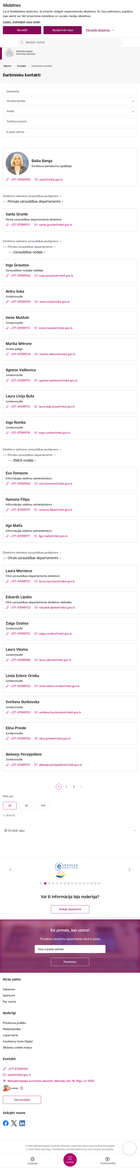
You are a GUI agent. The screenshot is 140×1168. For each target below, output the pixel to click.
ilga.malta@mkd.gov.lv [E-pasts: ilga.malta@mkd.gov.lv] (53, 536)
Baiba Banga (42, 160)
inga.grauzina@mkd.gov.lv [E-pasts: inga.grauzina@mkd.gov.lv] (56, 275)
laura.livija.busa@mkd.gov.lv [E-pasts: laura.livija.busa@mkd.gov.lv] (57, 406)
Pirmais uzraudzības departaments (34, 201)
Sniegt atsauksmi (70, 909)
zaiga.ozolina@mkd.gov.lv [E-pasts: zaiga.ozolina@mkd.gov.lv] (55, 633)
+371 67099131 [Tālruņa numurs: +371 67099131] (20, 581)
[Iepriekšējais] (10, 869)
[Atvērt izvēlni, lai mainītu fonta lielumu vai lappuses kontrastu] (107, 1161)
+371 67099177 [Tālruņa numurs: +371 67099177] (20, 536)
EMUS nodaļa (23, 460)
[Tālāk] (129, 869)
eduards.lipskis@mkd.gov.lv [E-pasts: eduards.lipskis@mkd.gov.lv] (57, 607)
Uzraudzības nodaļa (28, 252)
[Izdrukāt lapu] (70, 830)
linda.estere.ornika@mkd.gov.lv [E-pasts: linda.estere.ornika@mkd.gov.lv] (59, 686)
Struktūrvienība (16, 101)
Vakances (9, 989)
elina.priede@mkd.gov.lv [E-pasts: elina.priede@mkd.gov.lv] (54, 738)
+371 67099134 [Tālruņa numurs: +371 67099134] (20, 354)
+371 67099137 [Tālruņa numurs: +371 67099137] (20, 765)
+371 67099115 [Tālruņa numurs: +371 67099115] (20, 633)
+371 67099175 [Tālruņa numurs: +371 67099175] (20, 509)
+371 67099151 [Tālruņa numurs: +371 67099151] (20, 224)
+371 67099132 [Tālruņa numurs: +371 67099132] (20, 607)
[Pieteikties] (70, 962)
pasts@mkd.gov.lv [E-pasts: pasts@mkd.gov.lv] (51, 179)
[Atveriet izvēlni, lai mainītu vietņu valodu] (32, 1161)
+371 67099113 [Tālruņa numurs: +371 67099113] (20, 406)
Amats (10, 111)
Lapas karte (10, 1035)
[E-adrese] (10, 1088)
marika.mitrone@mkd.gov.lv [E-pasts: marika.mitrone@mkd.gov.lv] (57, 354)
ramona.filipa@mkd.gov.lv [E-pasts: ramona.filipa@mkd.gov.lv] (55, 509)
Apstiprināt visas (62, 30)
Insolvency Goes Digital (18, 1041)
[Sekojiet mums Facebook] (6, 1123)
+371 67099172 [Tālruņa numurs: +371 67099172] (20, 328)
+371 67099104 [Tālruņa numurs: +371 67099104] (20, 275)
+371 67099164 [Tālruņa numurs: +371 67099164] (20, 483)
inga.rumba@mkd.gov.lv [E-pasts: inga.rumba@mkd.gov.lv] (54, 432)
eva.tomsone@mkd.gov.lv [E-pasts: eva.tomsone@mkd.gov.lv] (55, 483)
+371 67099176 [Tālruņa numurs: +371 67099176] (20, 432)
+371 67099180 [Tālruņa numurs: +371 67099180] (20, 660)
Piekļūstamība (12, 1029)
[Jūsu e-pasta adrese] (70, 949)
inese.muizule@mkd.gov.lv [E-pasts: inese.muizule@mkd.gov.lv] (56, 328)
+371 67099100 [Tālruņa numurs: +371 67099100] (20, 179)
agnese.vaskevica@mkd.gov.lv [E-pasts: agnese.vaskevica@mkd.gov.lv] (58, 380)
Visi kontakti (22, 1100)
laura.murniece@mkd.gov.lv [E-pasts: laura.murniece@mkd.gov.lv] (57, 581)
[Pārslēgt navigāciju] (70, 1160)
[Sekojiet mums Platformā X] (14, 1123)
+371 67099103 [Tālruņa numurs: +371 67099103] (20, 712)
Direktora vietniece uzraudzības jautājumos (30, 196)
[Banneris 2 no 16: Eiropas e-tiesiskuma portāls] (70, 869)
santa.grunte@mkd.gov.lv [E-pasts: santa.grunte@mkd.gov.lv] (55, 224)
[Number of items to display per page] (70, 806)
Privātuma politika (14, 1023)
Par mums (9, 1001)
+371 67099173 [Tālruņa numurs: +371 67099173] (20, 380)
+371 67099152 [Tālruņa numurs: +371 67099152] (20, 686)
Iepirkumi (9, 995)
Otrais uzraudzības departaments (33, 558)
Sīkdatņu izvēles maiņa (17, 1047)
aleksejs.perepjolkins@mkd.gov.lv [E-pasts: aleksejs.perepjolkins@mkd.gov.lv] (60, 765)
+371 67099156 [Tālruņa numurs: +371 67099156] (20, 738)
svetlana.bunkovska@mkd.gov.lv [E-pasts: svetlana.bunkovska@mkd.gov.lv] (60, 712)
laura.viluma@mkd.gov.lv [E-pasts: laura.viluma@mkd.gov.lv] (55, 660)
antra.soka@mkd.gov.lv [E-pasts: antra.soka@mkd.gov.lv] (54, 301)
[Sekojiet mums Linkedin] (22, 1123)
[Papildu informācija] (21, 1088)
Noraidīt (22, 30)
